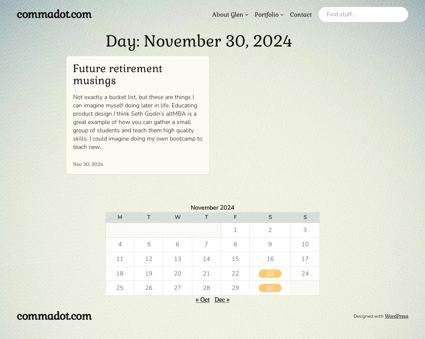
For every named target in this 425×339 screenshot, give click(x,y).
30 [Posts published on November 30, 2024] (270, 288)
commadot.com (54, 14)
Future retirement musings (117, 74)
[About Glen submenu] (247, 14)
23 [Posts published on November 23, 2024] (270, 274)
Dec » (221, 299)
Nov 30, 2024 (88, 164)
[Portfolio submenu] (282, 14)
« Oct (203, 299)
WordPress (396, 316)
